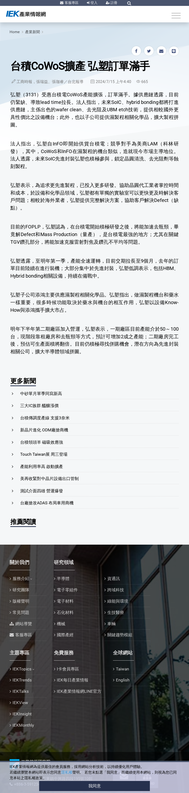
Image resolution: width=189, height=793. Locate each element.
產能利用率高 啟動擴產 (41, 466)
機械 (61, 623)
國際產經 (65, 634)
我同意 (94, 785)
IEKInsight (22, 713)
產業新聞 (32, 32)
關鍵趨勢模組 (119, 634)
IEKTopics (22, 668)
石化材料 (65, 612)
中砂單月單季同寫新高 (41, 393)
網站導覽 (23, 623)
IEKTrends (22, 680)
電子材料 (65, 601)
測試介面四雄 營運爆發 (41, 490)
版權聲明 (21, 601)
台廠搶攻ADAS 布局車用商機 (47, 502)
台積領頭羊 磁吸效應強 (41, 442)
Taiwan (122, 668)
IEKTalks (21, 691)
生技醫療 (115, 612)
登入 (93, 3)
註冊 (113, 3)
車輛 (111, 623)
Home (15, 32)
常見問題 (21, 612)
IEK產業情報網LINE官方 (79, 691)
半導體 (63, 578)
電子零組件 (67, 589)
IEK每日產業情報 (72, 680)
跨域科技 (115, 589)
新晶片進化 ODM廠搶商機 (44, 429)
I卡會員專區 (68, 668)
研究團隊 (21, 589)
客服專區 (71, 3)
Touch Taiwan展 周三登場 (43, 454)
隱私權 (66, 772)
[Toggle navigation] (176, 15)
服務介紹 (21, 578)
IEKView (20, 702)
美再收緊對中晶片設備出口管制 (49, 478)
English (122, 680)
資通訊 (113, 578)
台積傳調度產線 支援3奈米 (45, 417)
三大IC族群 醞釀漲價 (39, 405)
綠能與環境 (117, 601)
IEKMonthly (23, 725)
